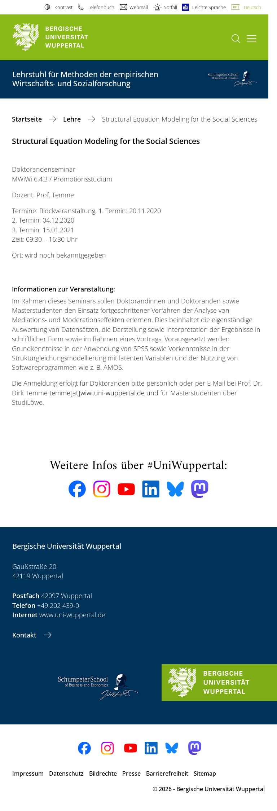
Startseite (28, 119)
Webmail (138, 7)
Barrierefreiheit (167, 773)
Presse (131, 773)
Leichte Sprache (209, 7)
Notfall (170, 7)
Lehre (73, 119)
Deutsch (252, 7)
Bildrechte (103, 773)
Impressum (28, 773)
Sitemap (205, 773)
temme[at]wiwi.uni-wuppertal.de (97, 393)
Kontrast (63, 7)
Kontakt (25, 635)
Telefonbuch (101, 7)
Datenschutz (66, 773)
